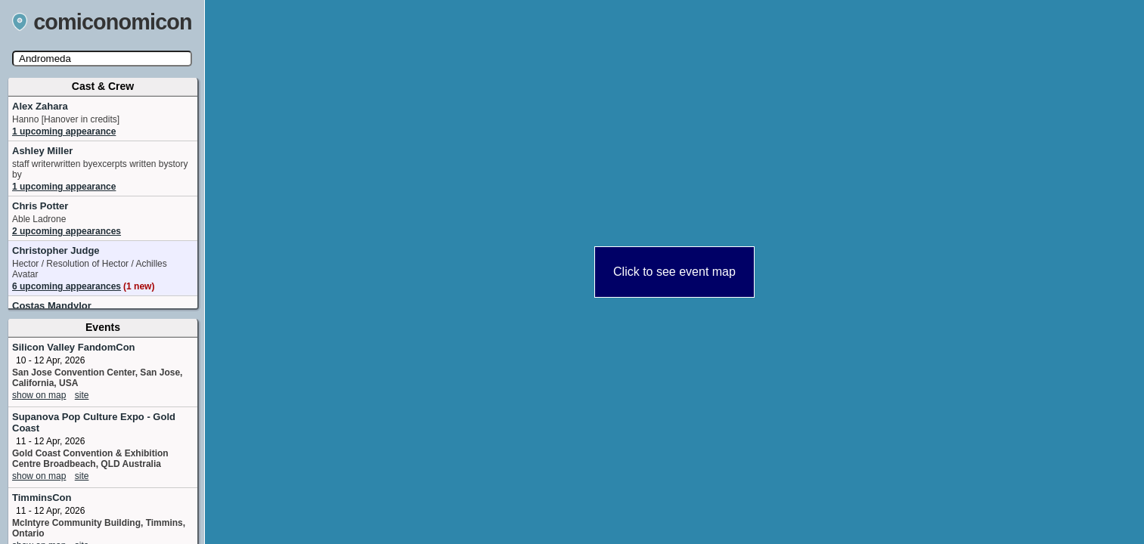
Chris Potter (40, 206)
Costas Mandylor (51, 305)
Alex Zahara (40, 106)
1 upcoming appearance (64, 131)
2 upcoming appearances (66, 231)
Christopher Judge (56, 250)
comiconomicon (102, 22)
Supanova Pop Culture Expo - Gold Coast (93, 422)
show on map (39, 395)
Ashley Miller (42, 150)
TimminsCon (42, 497)
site (82, 395)
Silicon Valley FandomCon (73, 347)
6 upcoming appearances (83, 286)
